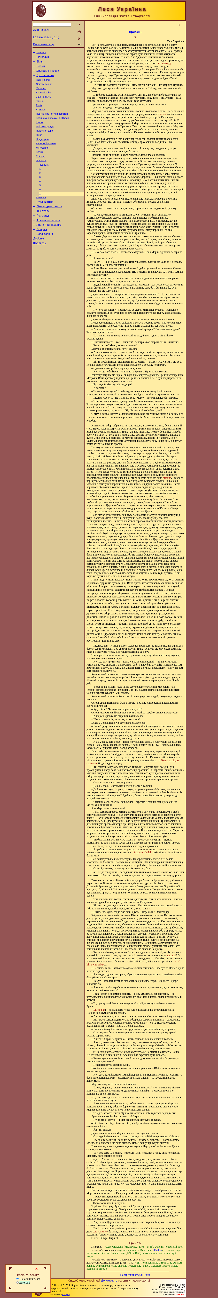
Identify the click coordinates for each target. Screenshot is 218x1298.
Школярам (39, 264)
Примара (41, 173)
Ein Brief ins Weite (46, 154)
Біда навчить (43, 102)
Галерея (41, 249)
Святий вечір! (44, 88)
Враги (39, 164)
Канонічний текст (28, 1278)
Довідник (38, 259)
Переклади (43, 234)
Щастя (39, 131)
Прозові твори (45, 78)
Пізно (39, 145)
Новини (41, 52)
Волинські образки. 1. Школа (52, 126)
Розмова (41, 214)
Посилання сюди (43, 44)
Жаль (42, 116)
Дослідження (44, 254)
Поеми (40, 68)
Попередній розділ (131, 1274)
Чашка (40, 107)
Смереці (66, 1294)
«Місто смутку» (45, 135)
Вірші (39, 63)
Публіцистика (44, 219)
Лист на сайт (41, 29)
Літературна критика (49, 224)
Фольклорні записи (48, 239)
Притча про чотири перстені (52, 121)
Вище (147, 1274)
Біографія (42, 58)
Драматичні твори (47, 73)
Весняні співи (43, 97)
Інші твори (43, 229)
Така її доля (43, 83)
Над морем (42, 150)
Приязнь (44, 178)
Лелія (39, 112)
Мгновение (42, 159)
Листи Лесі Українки (48, 244)
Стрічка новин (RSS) (46, 37)
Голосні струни (44, 140)
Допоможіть (109, 1280)
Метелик (41, 93)
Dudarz (158, 1250)
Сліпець (40, 169)
